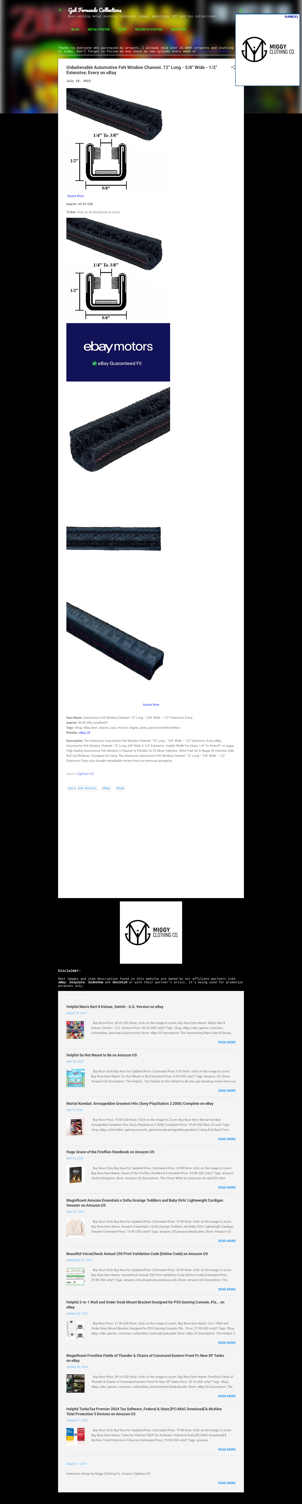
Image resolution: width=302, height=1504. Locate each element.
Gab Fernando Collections (94, 10)
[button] (233, 68)
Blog (75, 29)
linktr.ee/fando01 (214, 51)
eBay (106, 788)
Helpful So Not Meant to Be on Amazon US (101, 1055)
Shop (122, 29)
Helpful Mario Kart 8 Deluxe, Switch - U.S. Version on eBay (114, 1006)
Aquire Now (75, 196)
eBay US (84, 733)
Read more (227, 1042)
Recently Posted (148, 29)
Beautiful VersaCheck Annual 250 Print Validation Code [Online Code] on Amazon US (137, 1254)
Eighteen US (85, 774)
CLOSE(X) (291, 16)
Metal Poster (99, 29)
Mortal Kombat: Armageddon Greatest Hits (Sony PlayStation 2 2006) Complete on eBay (139, 1103)
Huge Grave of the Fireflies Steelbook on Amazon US (110, 1152)
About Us (178, 29)
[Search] (241, 11)
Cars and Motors (82, 788)
